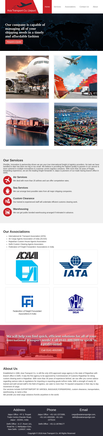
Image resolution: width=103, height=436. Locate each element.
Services (57, 7)
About (95, 7)
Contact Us (84, 7)
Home (47, 7)
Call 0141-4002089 (51, 350)
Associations (70, 7)
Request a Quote (14, 42)
